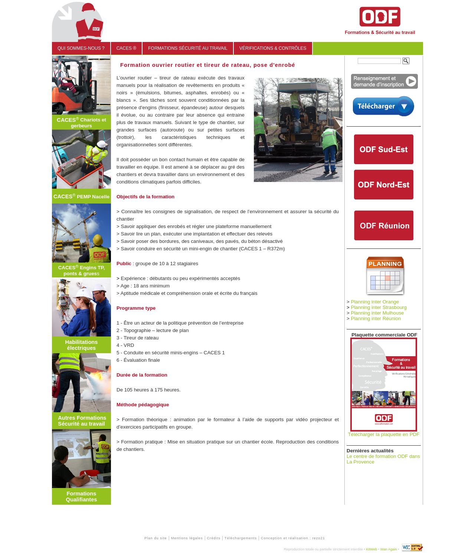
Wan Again (388, 549)
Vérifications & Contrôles (272, 48)
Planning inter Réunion (376, 318)
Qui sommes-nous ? (81, 48)
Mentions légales (187, 538)
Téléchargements (241, 538)
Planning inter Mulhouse (377, 313)
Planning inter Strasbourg (379, 307)
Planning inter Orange (375, 302)
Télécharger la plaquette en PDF (384, 434)
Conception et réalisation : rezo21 (293, 538)
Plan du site (155, 538)
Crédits (214, 538)
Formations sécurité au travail (187, 48)
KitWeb (371, 549)
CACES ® (127, 48)
